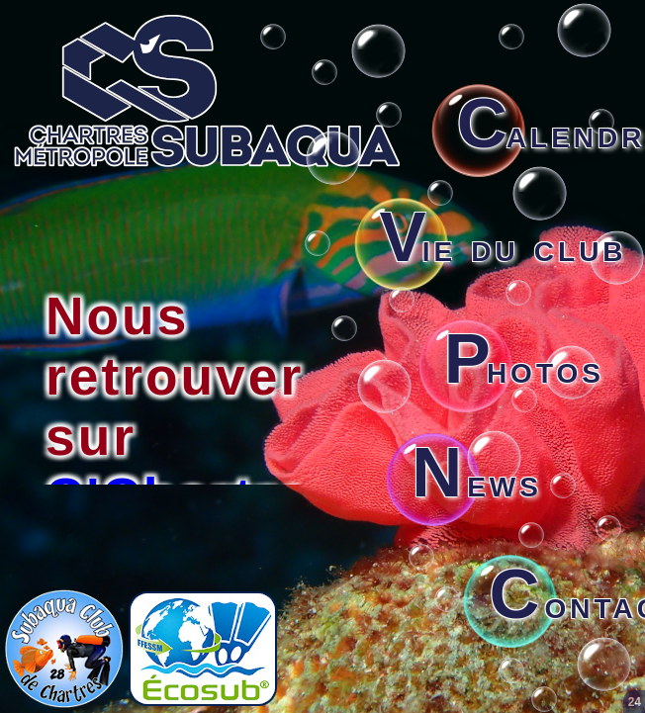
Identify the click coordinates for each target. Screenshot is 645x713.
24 (634, 702)
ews (477, 482)
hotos (524, 369)
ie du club (503, 247)
